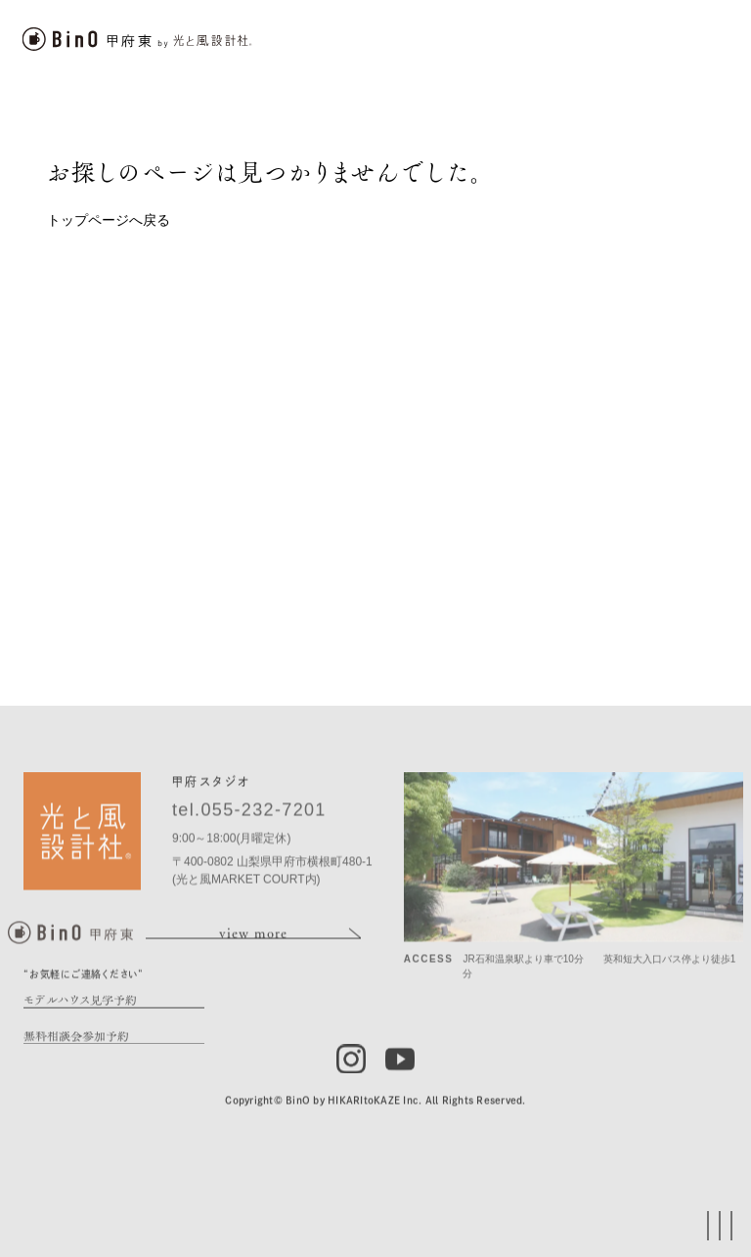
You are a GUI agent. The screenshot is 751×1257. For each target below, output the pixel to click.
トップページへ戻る (108, 220)
